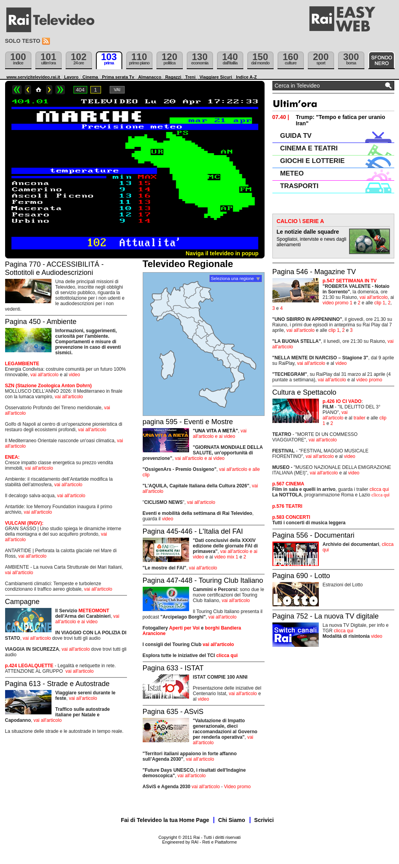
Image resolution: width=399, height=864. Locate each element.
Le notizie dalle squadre (308, 232)
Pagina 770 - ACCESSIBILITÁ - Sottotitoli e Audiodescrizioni (54, 268)
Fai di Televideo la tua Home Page (165, 820)
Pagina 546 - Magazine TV (314, 272)
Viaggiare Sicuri (215, 77)
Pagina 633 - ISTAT (173, 668)
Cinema (90, 77)
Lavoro (71, 77)
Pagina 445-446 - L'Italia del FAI (193, 531)
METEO (292, 173)
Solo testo (22, 41)
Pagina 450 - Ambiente (41, 322)
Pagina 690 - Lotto (301, 576)
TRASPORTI (299, 186)
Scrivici (264, 820)
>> (60, 89)
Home (38, 89)
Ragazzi (173, 77)
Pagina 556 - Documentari (313, 535)
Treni (190, 77)
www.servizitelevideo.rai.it (34, 77)
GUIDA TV (296, 135)
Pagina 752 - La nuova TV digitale (325, 616)
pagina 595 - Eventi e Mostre (188, 422)
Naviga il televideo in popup (222, 253)
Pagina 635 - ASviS (173, 712)
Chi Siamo (231, 820)
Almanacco (149, 77)
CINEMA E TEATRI (309, 148)
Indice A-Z (246, 77)
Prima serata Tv (118, 77)
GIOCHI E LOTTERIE (312, 161)
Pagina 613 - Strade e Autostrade (57, 684)
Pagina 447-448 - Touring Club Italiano (203, 580)
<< (17, 89)
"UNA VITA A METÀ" (215, 431)
